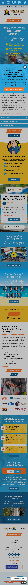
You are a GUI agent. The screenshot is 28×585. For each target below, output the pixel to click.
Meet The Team (14, 301)
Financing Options (14, 17)
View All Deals (14, 456)
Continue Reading (7, 215)
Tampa (4, 484)
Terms (21, 568)
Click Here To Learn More (14, 89)
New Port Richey (6, 479)
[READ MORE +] (5, 366)
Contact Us (14, 314)
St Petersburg (21, 482)
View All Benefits (14, 179)
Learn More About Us (14, 265)
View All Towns (14, 488)
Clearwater (9, 477)
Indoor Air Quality (10, 121)
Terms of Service (14, 567)
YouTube (12, 554)
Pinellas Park (9, 481)
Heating (6, 117)
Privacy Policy (10, 567)
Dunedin (15, 477)
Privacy (19, 568)
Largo (20, 477)
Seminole (13, 482)
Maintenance (8, 126)
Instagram (18, 554)
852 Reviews (17, 189)
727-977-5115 (14, 2)
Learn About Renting (14, 519)
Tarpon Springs (11, 484)
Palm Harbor (22, 479)
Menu (3, 3)
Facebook (9, 554)
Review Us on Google (15, 227)
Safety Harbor (18, 481)
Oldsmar (15, 479)
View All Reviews (14, 219)
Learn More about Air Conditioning (11, 114)
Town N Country (21, 484)
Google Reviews (15, 554)
